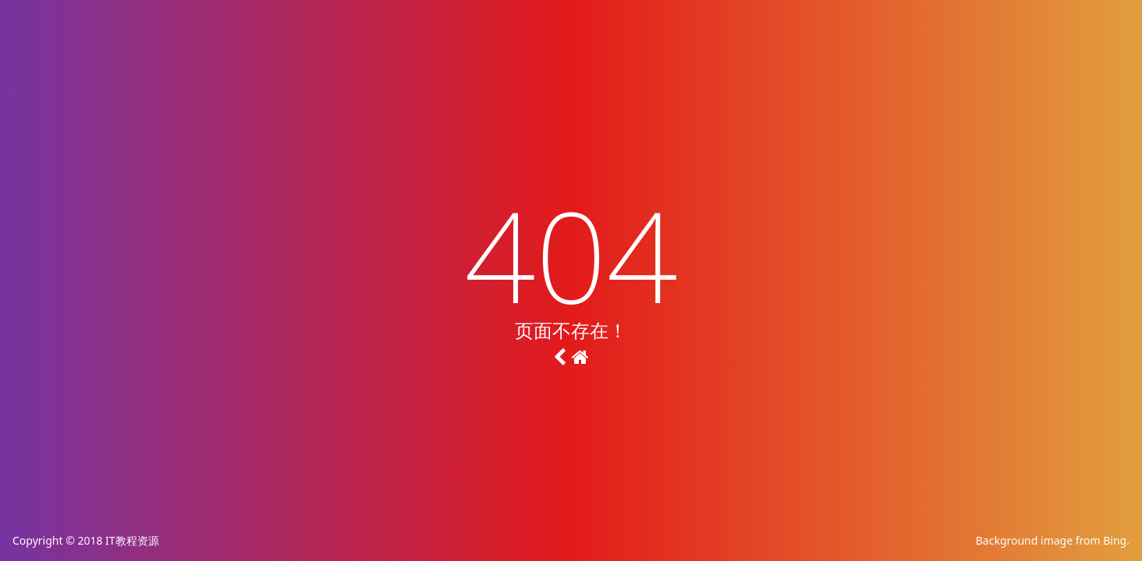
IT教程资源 (132, 540)
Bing (1114, 540)
